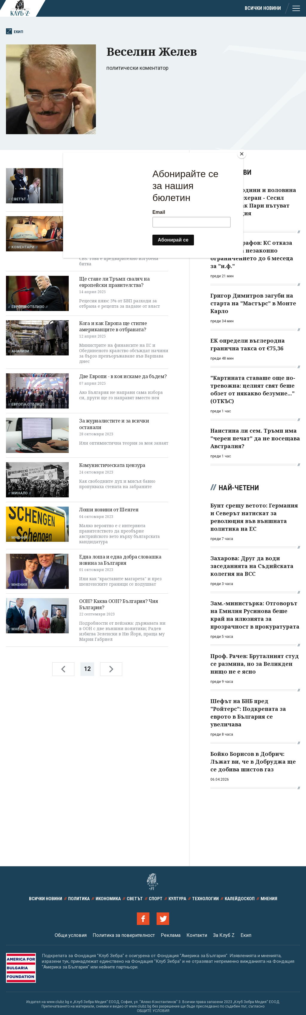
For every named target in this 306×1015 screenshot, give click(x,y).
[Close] (241, 153)
